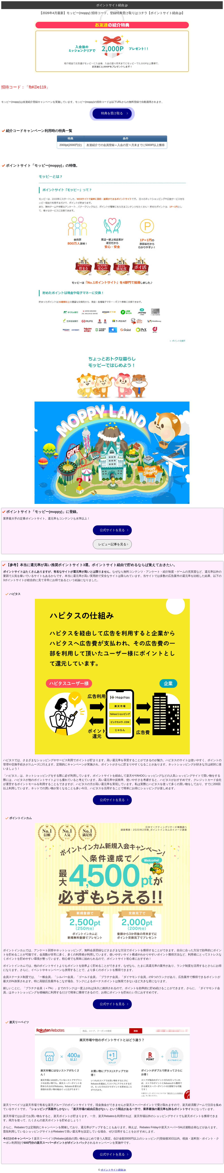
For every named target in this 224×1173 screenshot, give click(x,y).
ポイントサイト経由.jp (113, 1169)
